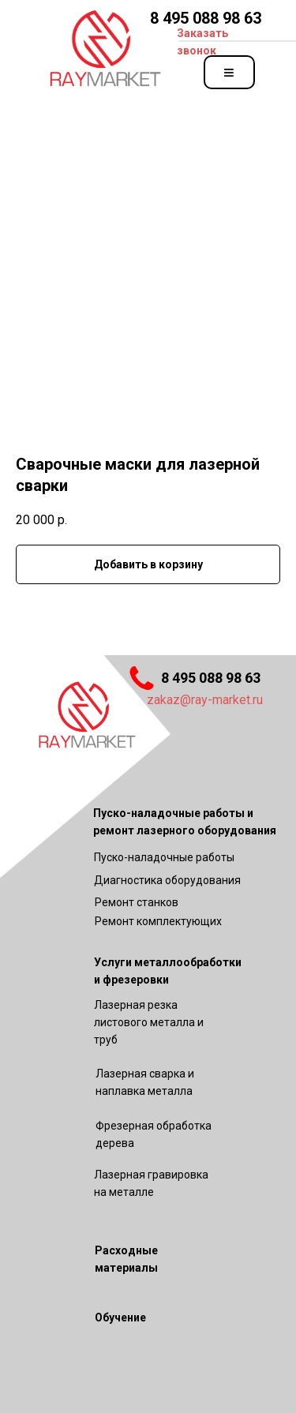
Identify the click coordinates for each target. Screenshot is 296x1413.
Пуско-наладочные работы (164, 857)
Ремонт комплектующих (158, 921)
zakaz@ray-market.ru (205, 699)
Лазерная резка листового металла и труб (149, 1022)
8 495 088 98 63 (205, 18)
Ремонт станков (136, 902)
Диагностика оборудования (167, 880)
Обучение (120, 1317)
